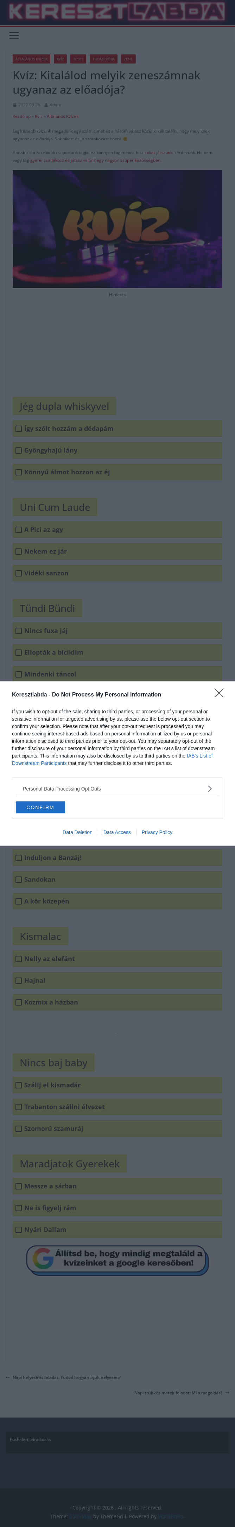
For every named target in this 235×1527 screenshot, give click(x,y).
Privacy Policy (157, 832)
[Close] (221, 695)
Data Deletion (78, 832)
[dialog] (117, 763)
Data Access (117, 832)
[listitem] (117, 788)
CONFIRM (40, 807)
